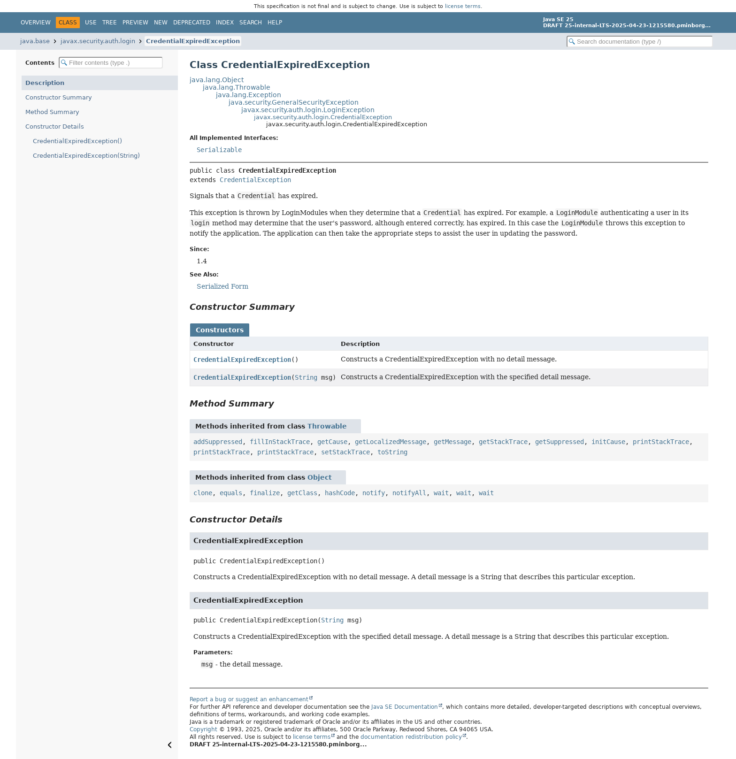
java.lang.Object (217, 80)
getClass (302, 493)
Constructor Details (54, 126)
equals (231, 493)
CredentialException (255, 180)
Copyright (203, 729)
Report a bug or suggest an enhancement (249, 699)
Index (225, 22)
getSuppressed (559, 441)
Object (319, 477)
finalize (265, 493)
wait (441, 493)
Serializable (219, 149)
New (161, 22)
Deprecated (191, 22)
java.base (35, 41)
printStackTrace (661, 441)
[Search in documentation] (640, 41)
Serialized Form (222, 286)
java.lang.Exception (248, 95)
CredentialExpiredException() (77, 141)
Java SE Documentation (404, 707)
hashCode (340, 493)
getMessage (452, 441)
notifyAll (409, 493)
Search (250, 22)
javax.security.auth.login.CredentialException (323, 117)
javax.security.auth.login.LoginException (308, 110)
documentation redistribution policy (411, 737)
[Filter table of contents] (111, 63)
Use (91, 22)
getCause (332, 441)
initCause (608, 441)
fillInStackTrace (280, 441)
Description (44, 82)
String (306, 377)
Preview (135, 22)
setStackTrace (345, 452)
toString (392, 452)
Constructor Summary (58, 97)
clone (202, 493)
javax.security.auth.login (98, 41)
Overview (36, 22)
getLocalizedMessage (390, 441)
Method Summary (52, 111)
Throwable (327, 426)
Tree (109, 22)
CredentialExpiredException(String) (86, 155)
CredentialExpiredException (193, 41)
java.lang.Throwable (236, 87)
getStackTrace (503, 441)
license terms (463, 6)
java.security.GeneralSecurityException (294, 102)
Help (275, 22)
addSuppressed (217, 441)
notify (373, 493)
